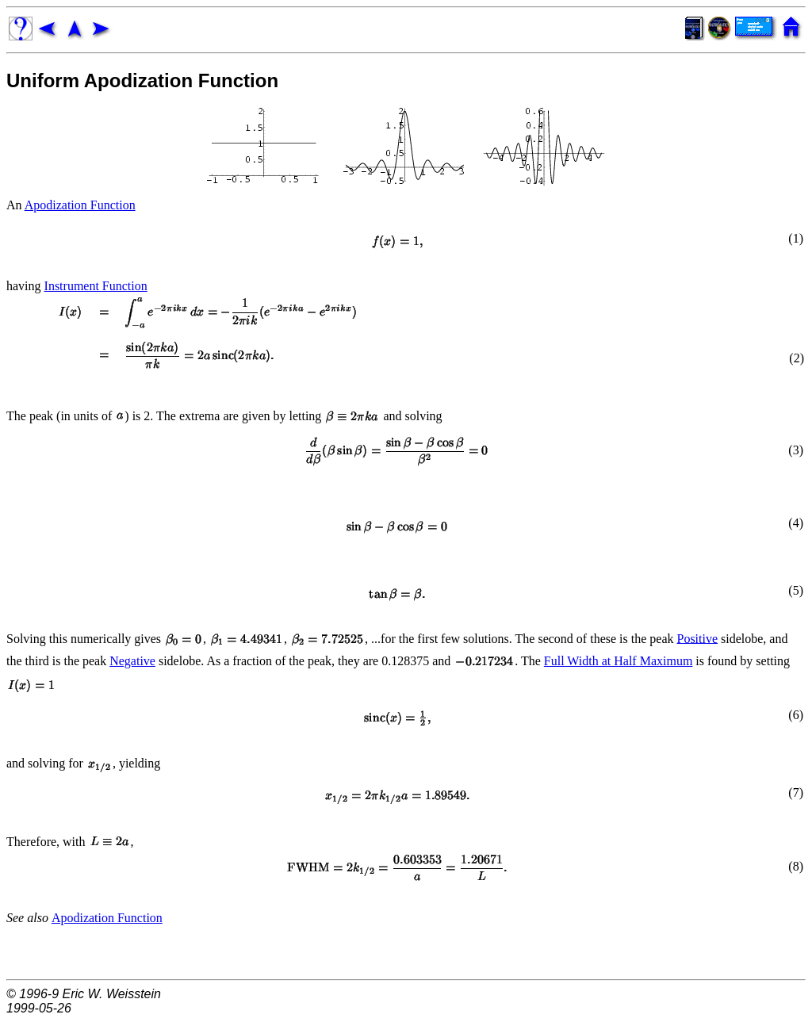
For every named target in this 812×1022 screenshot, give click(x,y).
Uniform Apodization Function (142, 80)
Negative (132, 661)
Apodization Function (80, 205)
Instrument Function (95, 286)
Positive (697, 638)
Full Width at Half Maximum (618, 661)
